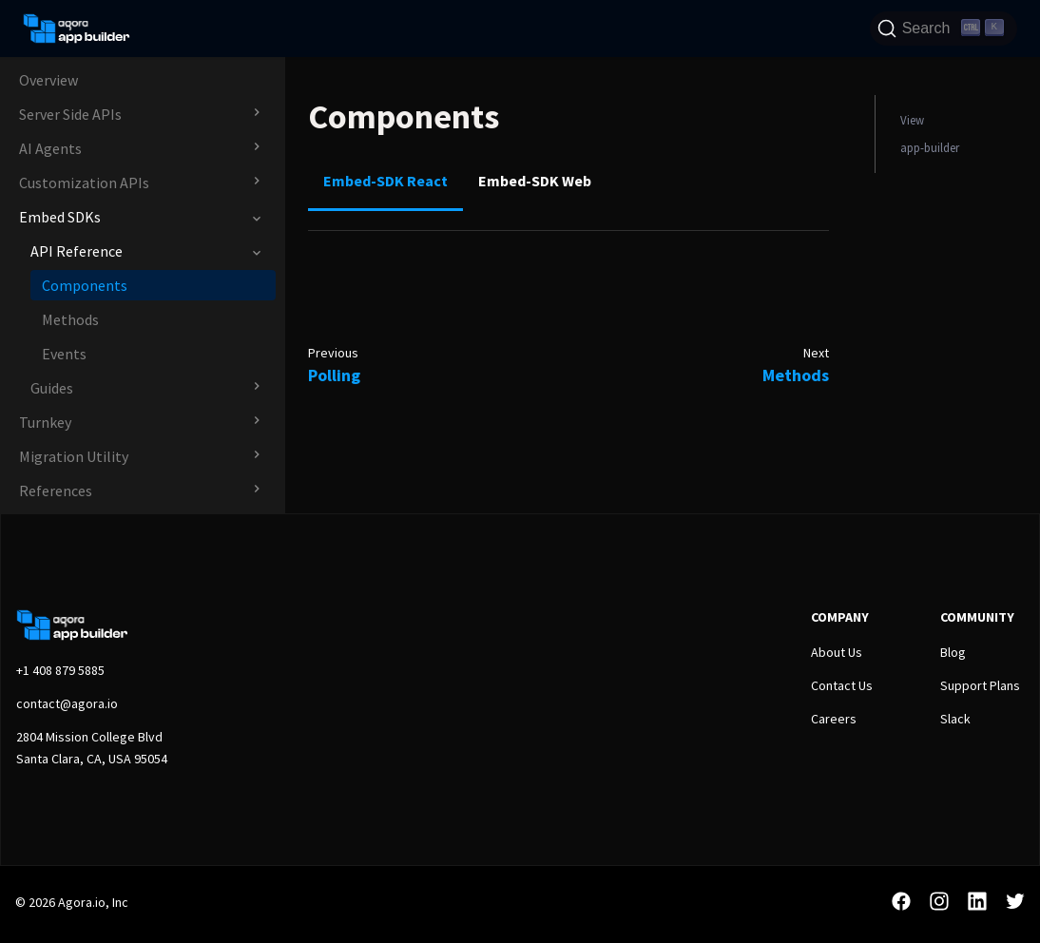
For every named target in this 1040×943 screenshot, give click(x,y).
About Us (836, 652)
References (55, 490)
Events (64, 353)
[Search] (943, 28)
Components (84, 285)
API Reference (76, 250)
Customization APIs (84, 182)
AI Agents (50, 148)
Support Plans (980, 685)
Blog (953, 652)
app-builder (929, 147)
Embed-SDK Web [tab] (534, 180)
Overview (48, 79)
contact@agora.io (67, 703)
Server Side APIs (70, 114)
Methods (70, 319)
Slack (955, 718)
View (912, 119)
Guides (51, 387)
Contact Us (842, 685)
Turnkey (45, 422)
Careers (834, 718)
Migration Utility (73, 456)
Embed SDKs (60, 216)
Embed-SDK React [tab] (385, 180)
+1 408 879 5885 (60, 670)
